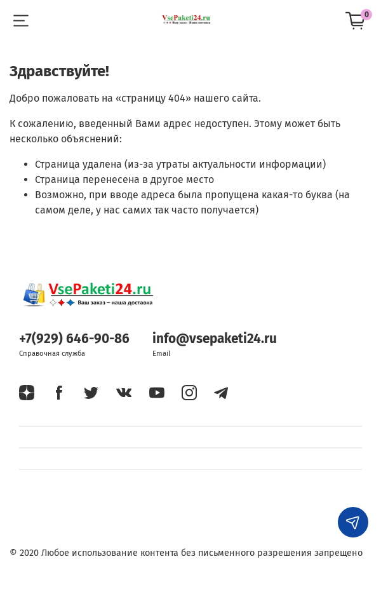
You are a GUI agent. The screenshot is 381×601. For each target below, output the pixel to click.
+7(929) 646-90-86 (74, 339)
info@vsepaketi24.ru (214, 339)
